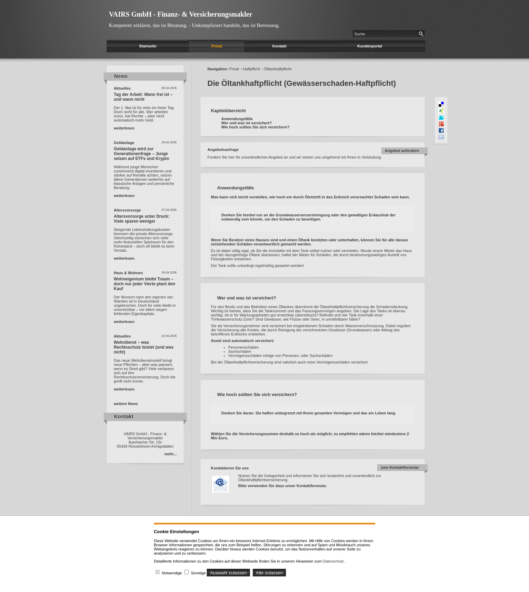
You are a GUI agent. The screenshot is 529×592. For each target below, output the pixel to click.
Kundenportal (370, 46)
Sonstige (198, 573)
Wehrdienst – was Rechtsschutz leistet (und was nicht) (144, 347)
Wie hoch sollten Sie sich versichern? (255, 127)
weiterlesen (124, 128)
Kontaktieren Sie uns (230, 468)
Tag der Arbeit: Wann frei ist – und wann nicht (143, 97)
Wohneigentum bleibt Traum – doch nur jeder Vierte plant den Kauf (144, 284)
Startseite (147, 46)
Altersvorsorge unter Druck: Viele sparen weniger (141, 219)
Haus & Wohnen (128, 273)
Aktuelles (122, 88)
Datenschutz (333, 561)
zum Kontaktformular (400, 467)
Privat (216, 46)
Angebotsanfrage (223, 149)
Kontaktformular (311, 486)
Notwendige (172, 573)
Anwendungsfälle (237, 119)
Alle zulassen (269, 572)
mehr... (171, 454)
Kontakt (279, 46)
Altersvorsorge (127, 210)
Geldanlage (124, 143)
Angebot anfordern (402, 151)
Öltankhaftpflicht (277, 69)
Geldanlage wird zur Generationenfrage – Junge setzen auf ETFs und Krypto (141, 153)
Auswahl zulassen (228, 572)
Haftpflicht (251, 69)
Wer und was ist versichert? (246, 123)
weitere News (126, 404)
